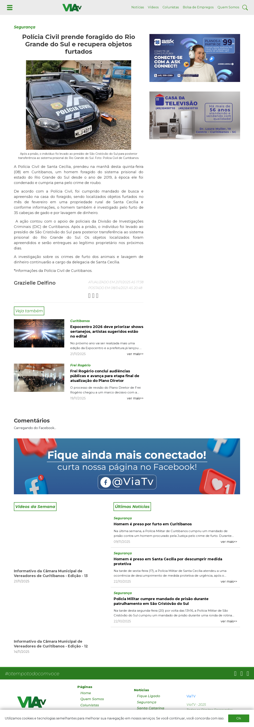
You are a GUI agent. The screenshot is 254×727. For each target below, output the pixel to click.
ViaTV (191, 696)
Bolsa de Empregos (198, 7)
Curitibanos (80, 321)
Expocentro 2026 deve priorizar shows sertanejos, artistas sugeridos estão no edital (106, 332)
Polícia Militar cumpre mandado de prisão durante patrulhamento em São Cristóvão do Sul (161, 601)
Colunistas (171, 7)
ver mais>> (135, 354)
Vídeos (153, 7)
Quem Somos (228, 7)
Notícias (137, 7)
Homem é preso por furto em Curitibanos (153, 524)
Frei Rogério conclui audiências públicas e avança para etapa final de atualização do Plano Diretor (104, 376)
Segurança (24, 27)
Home (85, 693)
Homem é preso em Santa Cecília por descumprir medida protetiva (168, 561)
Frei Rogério (80, 365)
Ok (238, 718)
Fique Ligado (148, 696)
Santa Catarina (150, 708)
